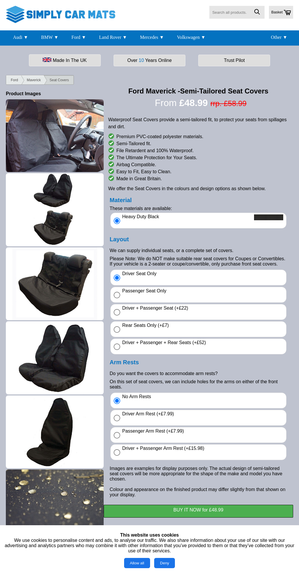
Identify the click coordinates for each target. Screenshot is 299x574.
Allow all (137, 563)
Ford (14, 80)
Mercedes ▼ (152, 37)
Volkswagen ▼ (191, 37)
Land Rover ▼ (113, 37)
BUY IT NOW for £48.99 (198, 509)
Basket (281, 12)
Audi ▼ (20, 37)
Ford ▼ (79, 37)
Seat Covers (59, 80)
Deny (164, 563)
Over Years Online (149, 60)
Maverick (34, 80)
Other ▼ (279, 37)
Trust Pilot (234, 60)
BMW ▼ (50, 37)
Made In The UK (65, 60)
